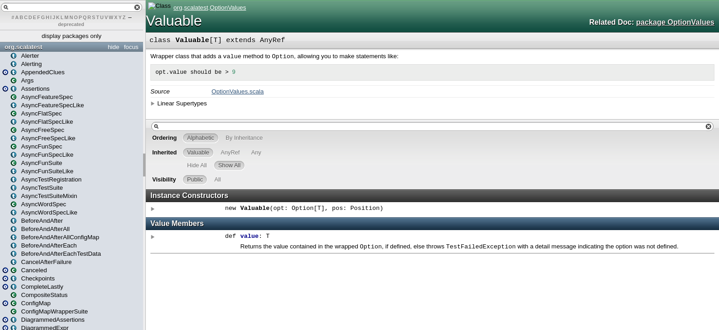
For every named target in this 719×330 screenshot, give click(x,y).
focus (131, 47)
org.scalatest (23, 47)
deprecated (71, 24)
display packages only (71, 36)
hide (113, 47)
